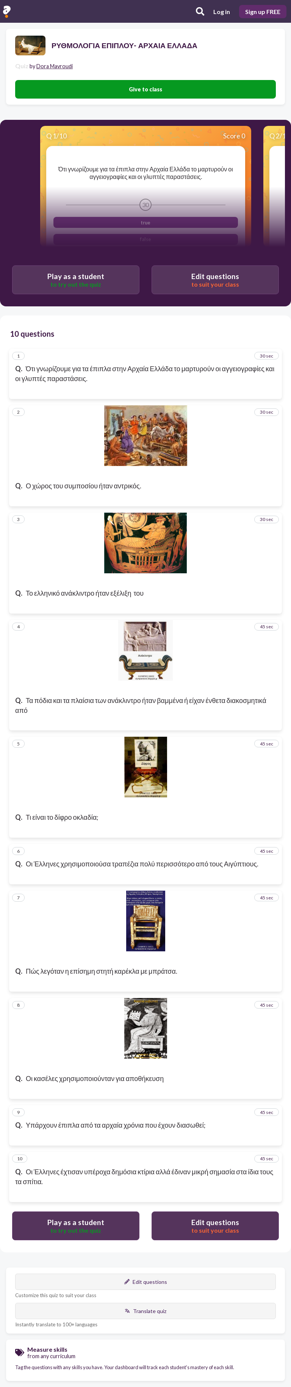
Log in (221, 11)
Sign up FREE (262, 11)
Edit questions (145, 1282)
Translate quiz (145, 1311)
